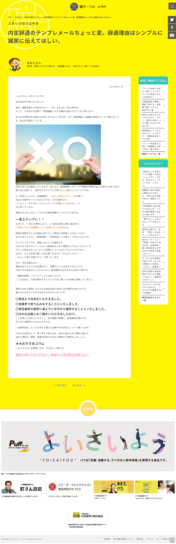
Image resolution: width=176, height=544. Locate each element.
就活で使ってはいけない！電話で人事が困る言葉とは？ (52, 354)
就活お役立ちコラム (33, 17)
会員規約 (104, 540)
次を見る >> (78, 385)
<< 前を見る (59, 385)
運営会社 (138, 540)
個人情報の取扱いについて (121, 540)
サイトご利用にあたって (165, 540)
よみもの (18, 17)
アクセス (149, 540)
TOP (10, 17)
